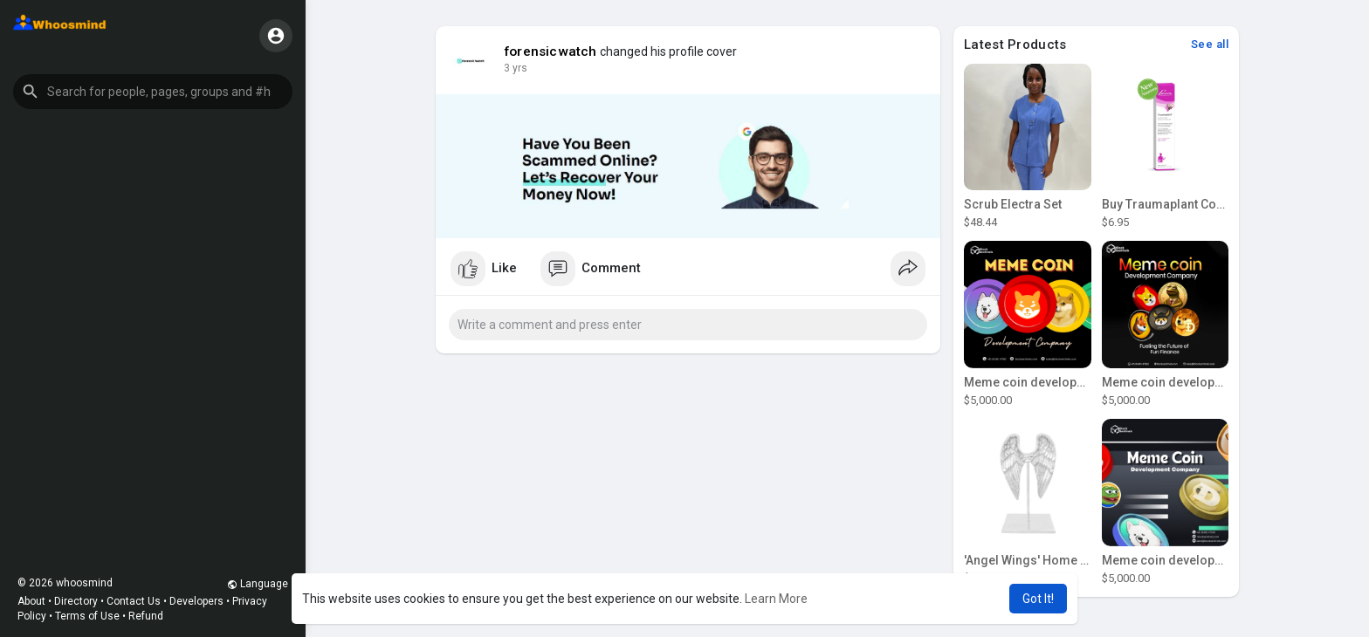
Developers (196, 601)
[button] (152, 91)
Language (257, 584)
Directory (76, 601)
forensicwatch (550, 51)
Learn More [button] (776, 599)
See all (1210, 44)
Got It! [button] (1038, 599)
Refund (145, 616)
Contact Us (134, 601)
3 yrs (515, 68)
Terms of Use (87, 616)
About (31, 601)
